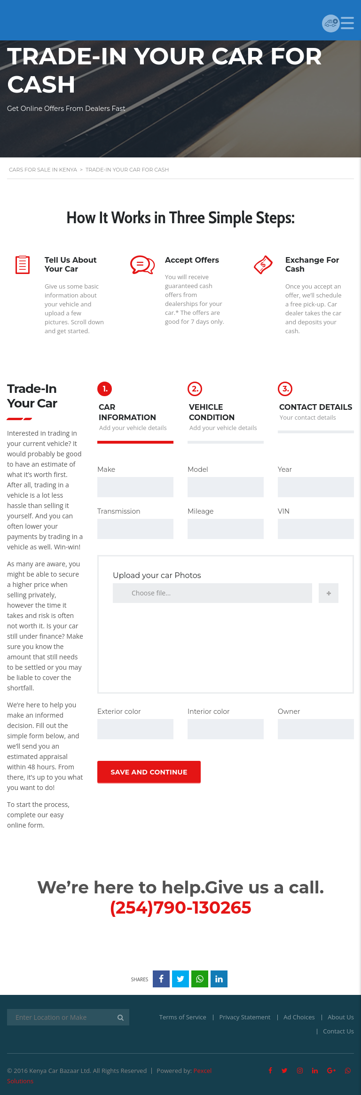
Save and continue (148, 772)
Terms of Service (182, 1017)
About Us (341, 1017)
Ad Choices (299, 1017)
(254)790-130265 (180, 907)
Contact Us (338, 1031)
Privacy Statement (244, 1017)
